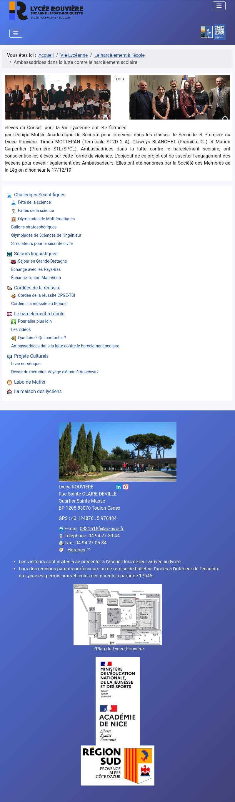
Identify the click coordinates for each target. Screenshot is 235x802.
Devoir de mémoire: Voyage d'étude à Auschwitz (55, 371)
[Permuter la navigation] (219, 5)
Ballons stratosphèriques (34, 227)
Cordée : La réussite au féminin (39, 303)
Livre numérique (26, 363)
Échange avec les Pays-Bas (36, 269)
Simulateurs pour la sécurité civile (42, 243)
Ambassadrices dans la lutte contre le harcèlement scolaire (65, 346)
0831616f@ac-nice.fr (102, 528)
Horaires (78, 550)
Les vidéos (21, 329)
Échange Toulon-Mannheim (36, 277)
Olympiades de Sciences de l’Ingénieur (46, 235)
